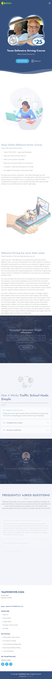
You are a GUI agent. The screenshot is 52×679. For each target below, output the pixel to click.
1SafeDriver (29, 676)
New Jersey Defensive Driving (11, 647)
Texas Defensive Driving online (12, 644)
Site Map (5, 628)
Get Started (22, 63)
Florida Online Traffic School (11, 637)
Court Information (8, 651)
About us (5, 614)
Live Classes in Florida (9, 640)
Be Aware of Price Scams (10, 625)
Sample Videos (7, 621)
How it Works (7, 618)
